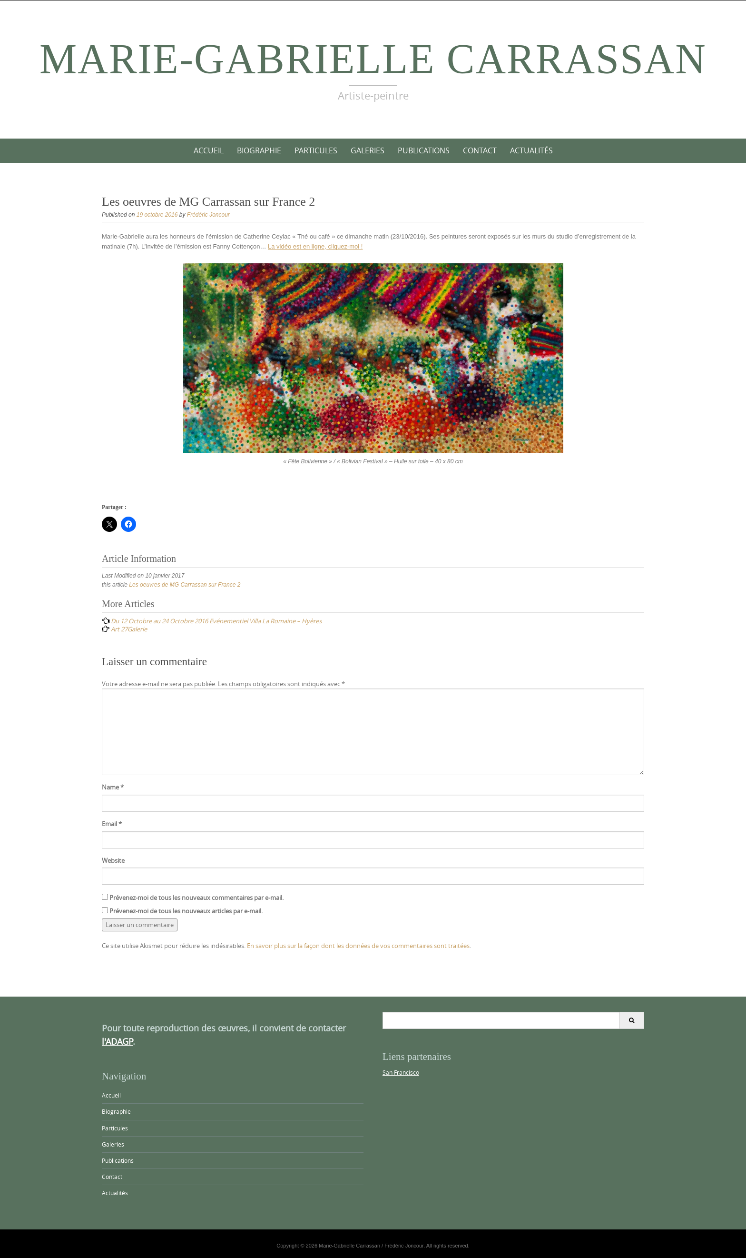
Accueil (209, 150)
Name (113, 787)
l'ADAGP (117, 1041)
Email (112, 823)
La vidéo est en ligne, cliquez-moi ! (315, 246)
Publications (424, 150)
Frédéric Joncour (208, 214)
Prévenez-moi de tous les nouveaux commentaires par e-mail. (196, 897)
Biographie (259, 150)
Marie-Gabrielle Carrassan (373, 59)
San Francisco (401, 1072)
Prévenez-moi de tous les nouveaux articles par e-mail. (186, 911)
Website (113, 860)
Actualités (531, 150)
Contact (480, 150)
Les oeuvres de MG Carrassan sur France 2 (184, 584)
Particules (315, 150)
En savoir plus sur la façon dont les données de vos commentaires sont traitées (358, 945)
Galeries (367, 150)
